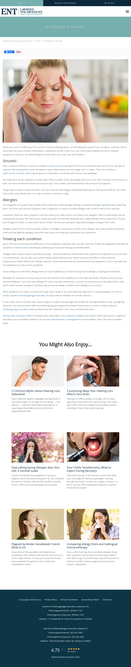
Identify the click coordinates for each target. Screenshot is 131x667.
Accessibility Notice (90, 599)
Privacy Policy (51, 599)
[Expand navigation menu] (127, 11)
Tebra (77, 657)
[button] (65, 3)
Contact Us (107, 599)
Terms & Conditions (69, 599)
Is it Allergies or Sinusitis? (53, 41)
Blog (38, 41)
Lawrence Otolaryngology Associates (17, 41)
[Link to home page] (21, 11)
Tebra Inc (37, 599)
